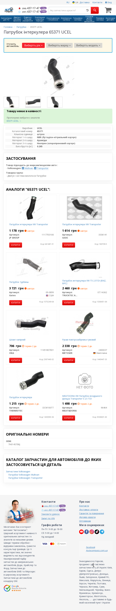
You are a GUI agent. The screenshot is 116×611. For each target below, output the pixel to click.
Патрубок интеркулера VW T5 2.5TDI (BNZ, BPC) (84, 282)
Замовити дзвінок (50, 514)
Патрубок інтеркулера (20, 397)
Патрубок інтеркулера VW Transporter (28, 224)
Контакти (97, 2)
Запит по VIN (48, 518)
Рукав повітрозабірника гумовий (79, 339)
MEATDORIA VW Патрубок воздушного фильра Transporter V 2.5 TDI (82, 397)
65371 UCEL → (14, 120)
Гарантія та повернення (91, 513)
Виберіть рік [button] (33, 45)
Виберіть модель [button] (88, 45)
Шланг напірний (17, 339)
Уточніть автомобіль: (12, 44)
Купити (15, 245)
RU (67, 2)
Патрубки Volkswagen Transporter (25, 477)
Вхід (108, 2)
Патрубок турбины (19, 282)
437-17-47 (29, 8)
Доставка (84, 2)
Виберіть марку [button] (59, 45)
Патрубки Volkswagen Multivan (23, 474)
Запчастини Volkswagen (18, 471)
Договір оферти (87, 517)
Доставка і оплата (88, 509)
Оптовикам (85, 521)
